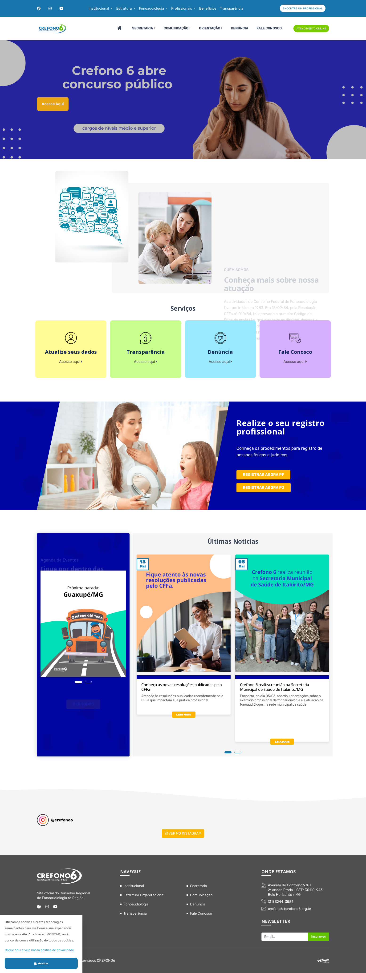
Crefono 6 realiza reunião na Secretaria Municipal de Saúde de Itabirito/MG (274, 687)
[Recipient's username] (284, 937)
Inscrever (318, 936)
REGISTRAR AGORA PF (263, 474)
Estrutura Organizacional (144, 895)
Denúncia (239, 28)
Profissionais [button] (182, 8)
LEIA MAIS (183, 714)
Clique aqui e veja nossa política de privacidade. (40, 950)
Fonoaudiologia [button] (152, 8)
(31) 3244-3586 (281, 902)
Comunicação (176, 28)
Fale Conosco (269, 28)
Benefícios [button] (208, 8)
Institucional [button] (99, 8)
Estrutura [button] (124, 8)
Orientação (209, 28)
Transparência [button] (231, 8)
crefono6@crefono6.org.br (289, 909)
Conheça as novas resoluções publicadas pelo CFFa (181, 687)
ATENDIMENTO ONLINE (311, 28)
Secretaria (142, 28)
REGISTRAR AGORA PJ (263, 487)
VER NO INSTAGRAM (183, 833)
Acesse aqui (53, 109)
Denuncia (198, 904)
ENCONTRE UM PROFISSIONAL (302, 8)
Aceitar (41, 963)
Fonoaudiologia (136, 904)
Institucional (134, 886)
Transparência (135, 913)
